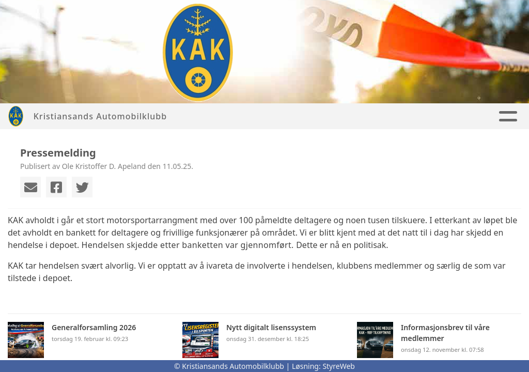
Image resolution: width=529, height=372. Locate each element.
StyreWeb (338, 366)
